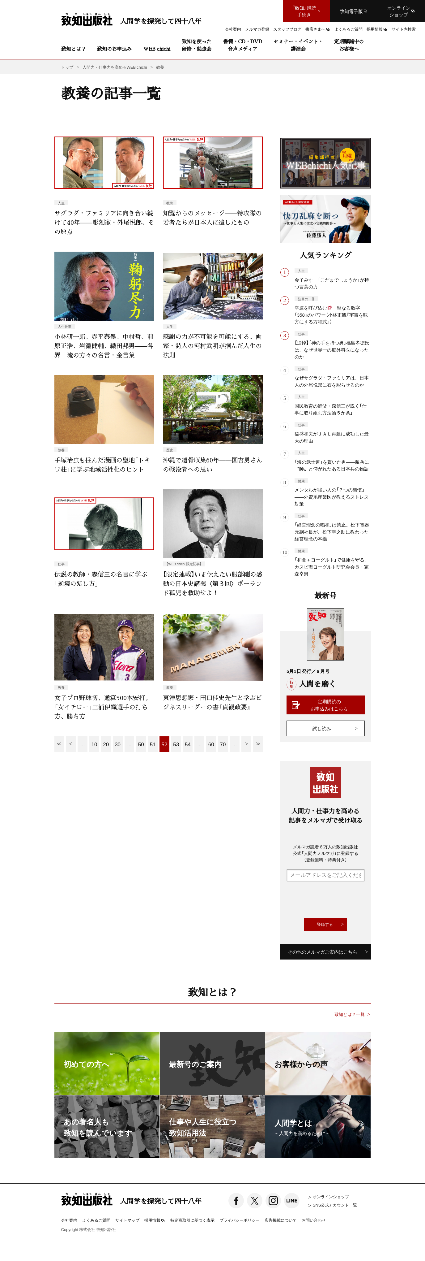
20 (106, 744)
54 (188, 744)
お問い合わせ (314, 1220)
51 (153, 744)
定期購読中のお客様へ (349, 45)
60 (211, 744)
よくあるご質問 (96, 1220)
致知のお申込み (114, 48)
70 (223, 744)
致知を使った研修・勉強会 (196, 45)
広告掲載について (281, 1220)
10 (94, 744)
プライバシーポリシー (239, 1220)
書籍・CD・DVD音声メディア (242, 45)
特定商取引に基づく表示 (192, 1220)
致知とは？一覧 (349, 1014)
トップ (67, 67)
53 (176, 744)
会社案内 (69, 1220)
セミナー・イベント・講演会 (298, 45)
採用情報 (154, 1220)
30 (118, 744)
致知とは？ (73, 48)
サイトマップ (127, 1220)
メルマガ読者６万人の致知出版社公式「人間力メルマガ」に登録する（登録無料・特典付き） (325, 853)
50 (141, 744)
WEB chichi (156, 48)
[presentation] (333, 900)
